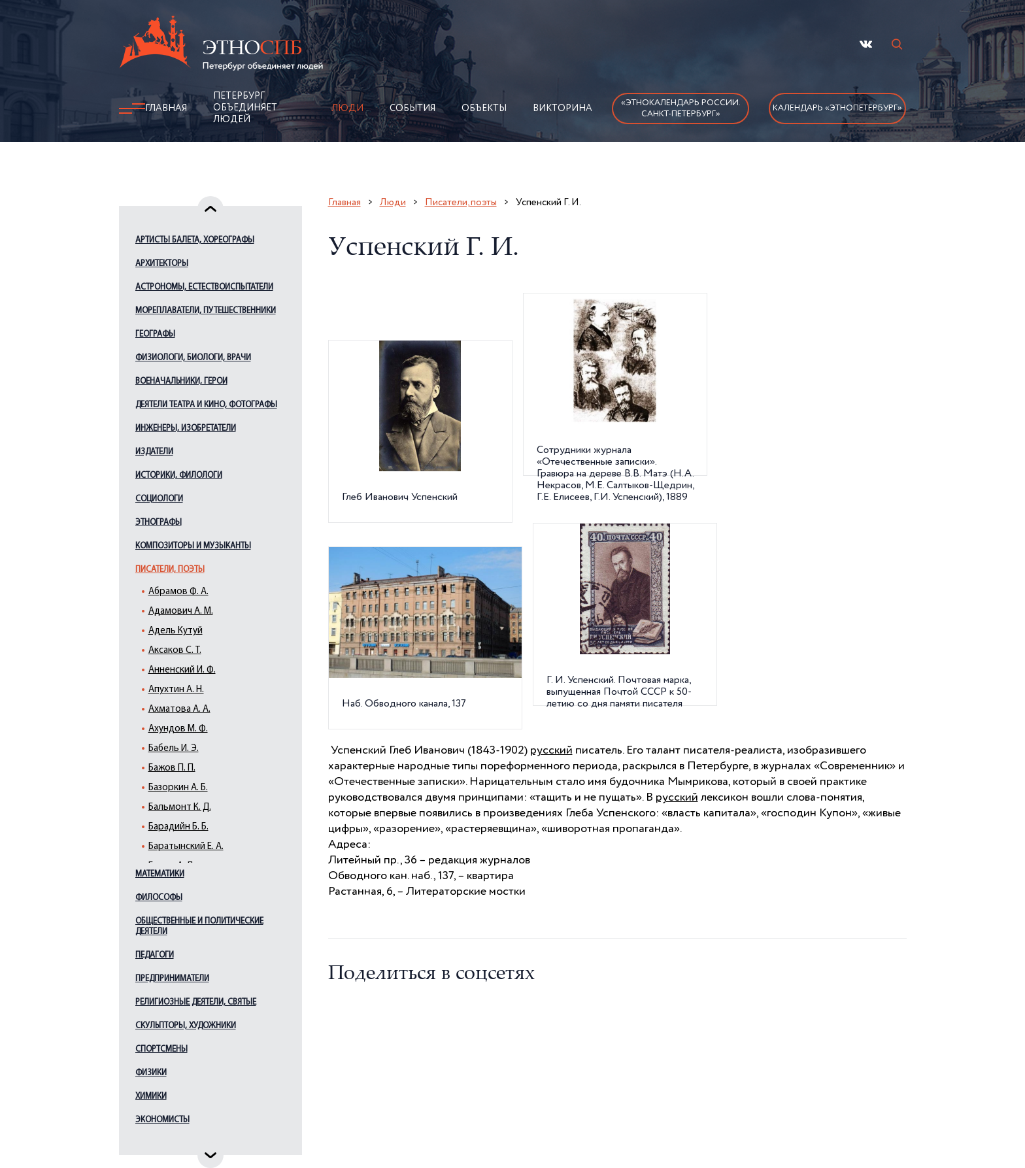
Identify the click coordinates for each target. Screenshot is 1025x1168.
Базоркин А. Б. (178, 788)
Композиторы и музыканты (193, 546)
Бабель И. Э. (173, 749)
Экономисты (162, 1120)
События (412, 108)
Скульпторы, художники (185, 1026)
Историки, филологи (178, 475)
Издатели (154, 452)
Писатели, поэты (170, 569)
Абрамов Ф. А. (178, 592)
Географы (155, 334)
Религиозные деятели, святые (195, 1002)
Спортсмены (161, 1049)
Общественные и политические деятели (199, 926)
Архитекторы (161, 263)
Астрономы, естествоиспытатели (204, 287)
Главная (166, 108)
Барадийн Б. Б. (178, 827)
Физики (151, 1073)
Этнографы (158, 522)
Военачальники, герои (181, 381)
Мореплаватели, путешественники (205, 311)
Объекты (484, 108)
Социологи (159, 499)
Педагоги (154, 955)
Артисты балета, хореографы (194, 240)
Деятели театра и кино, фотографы (206, 405)
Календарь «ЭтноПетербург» (837, 108)
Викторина (562, 108)
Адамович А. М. (180, 611)
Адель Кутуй (175, 631)
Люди (347, 108)
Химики (151, 1096)
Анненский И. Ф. (182, 670)
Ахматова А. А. (179, 709)
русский (551, 750)
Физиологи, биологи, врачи (193, 358)
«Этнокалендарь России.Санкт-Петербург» (681, 108)
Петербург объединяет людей (245, 108)
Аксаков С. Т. (174, 651)
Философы (158, 897)
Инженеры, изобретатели (185, 428)
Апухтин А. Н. (176, 690)
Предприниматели (172, 979)
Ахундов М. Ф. (178, 729)
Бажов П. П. (171, 768)
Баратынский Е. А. (186, 847)
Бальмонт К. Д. (179, 807)
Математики (159, 874)
